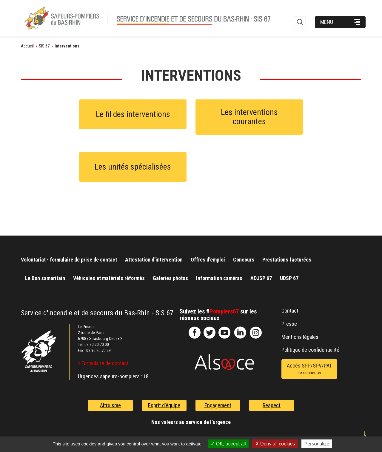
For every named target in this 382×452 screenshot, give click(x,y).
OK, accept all (228, 443)
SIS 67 (44, 46)
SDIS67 (195, 333)
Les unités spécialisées (133, 167)
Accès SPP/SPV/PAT (309, 369)
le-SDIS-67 (209, 333)
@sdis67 (256, 333)
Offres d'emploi (208, 259)
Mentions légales (299, 337)
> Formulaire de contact (103, 363)
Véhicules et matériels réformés (109, 278)
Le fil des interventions (133, 114)
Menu (326, 22)
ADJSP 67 (261, 278)
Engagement (217, 405)
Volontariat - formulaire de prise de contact (69, 259)
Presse (289, 324)
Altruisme (110, 405)
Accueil (27, 46)
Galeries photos (170, 278)
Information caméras (219, 278)
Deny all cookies (275, 443)
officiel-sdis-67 (224, 333)
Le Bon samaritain (45, 278)
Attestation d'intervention (154, 259)
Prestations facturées (286, 259)
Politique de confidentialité (310, 350)
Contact (289, 311)
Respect (272, 405)
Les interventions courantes (249, 116)
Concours (243, 259)
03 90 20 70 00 (96, 344)
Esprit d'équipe (164, 405)
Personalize (316, 443)
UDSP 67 (289, 278)
